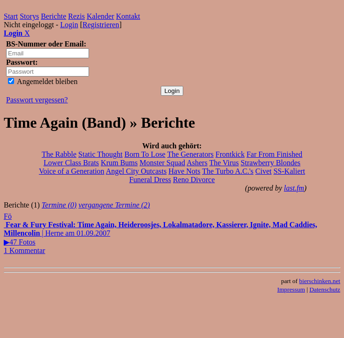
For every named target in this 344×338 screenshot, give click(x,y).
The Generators (190, 154)
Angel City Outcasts (136, 171)
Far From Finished (274, 154)
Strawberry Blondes (271, 163)
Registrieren (100, 25)
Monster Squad (162, 163)
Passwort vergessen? (37, 100)
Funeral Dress (150, 180)
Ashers (197, 163)
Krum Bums (119, 163)
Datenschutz (324, 289)
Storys (29, 16)
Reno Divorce (194, 180)
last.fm (294, 188)
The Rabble (59, 154)
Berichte (53, 16)
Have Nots (185, 171)
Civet (263, 171)
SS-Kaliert (289, 171)
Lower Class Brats (71, 163)
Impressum (291, 289)
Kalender (100, 16)
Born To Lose (144, 154)
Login (69, 25)
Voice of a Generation (72, 171)
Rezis (76, 16)
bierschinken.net (319, 280)
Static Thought (100, 154)
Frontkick (230, 154)
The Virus (224, 163)
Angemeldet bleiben (42, 81)
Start (11, 16)
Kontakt (128, 16)
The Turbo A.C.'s (228, 171)
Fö (8, 216)
